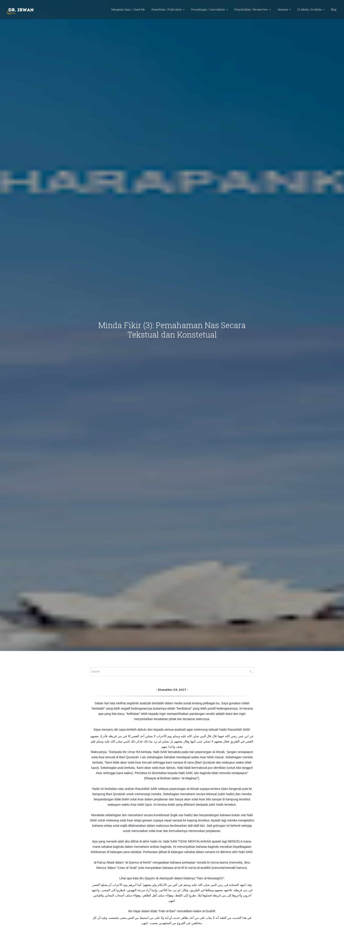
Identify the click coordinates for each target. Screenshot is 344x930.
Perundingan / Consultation (208, 12)
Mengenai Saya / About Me (128, 12)
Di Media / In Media (309, 12)
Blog (333, 12)
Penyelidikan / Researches (251, 12)
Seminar (283, 12)
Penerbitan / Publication (167, 12)
